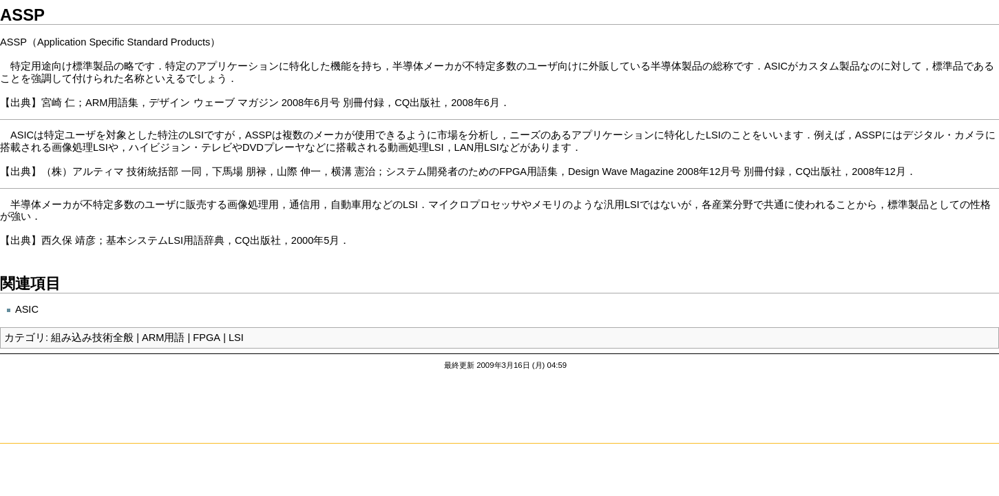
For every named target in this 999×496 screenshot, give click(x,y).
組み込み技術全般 (92, 337)
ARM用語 (163, 337)
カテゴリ (24, 337)
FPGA (206, 337)
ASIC (27, 309)
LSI (236, 337)
